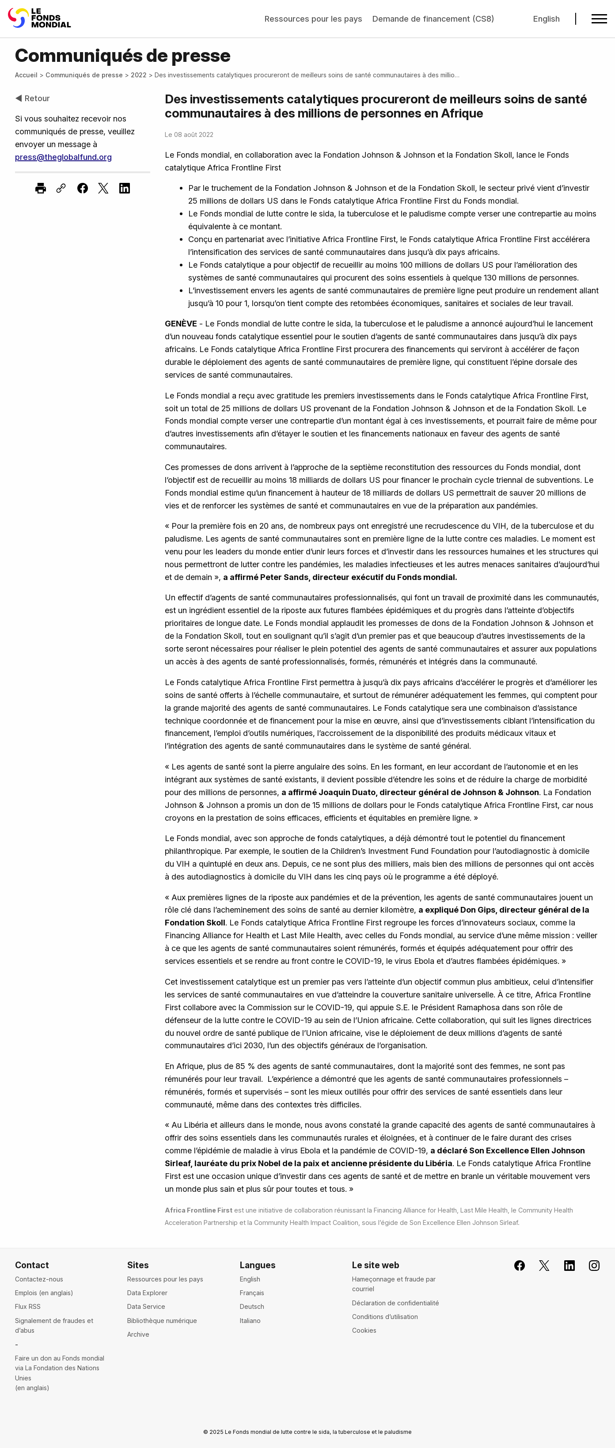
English (546, 18)
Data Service (146, 1306)
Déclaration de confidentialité (395, 1303)
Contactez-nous (39, 1279)
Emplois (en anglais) (44, 1292)
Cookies (364, 1330)
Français (252, 1292)
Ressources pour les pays (313, 18)
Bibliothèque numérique (162, 1320)
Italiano (250, 1320)
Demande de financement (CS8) (433, 18)
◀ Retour (32, 98)
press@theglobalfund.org (63, 157)
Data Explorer (147, 1292)
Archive (138, 1334)
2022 (139, 75)
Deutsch (252, 1306)
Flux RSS (28, 1306)
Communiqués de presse (84, 75)
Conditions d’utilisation (385, 1316)
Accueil (26, 75)
